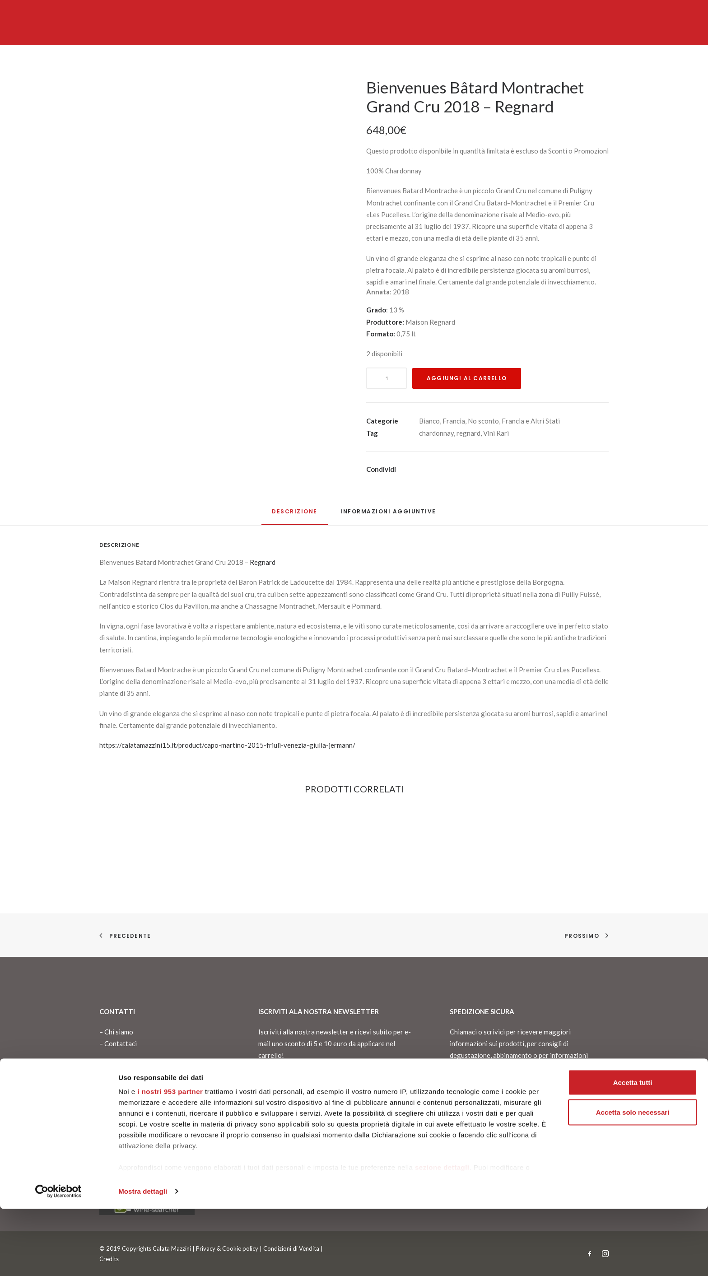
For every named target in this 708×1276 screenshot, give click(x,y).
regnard (468, 433)
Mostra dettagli (142, 1258)
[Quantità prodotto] (386, 378)
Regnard (262, 562)
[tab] (388, 515)
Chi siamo (118, 1032)
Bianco (429, 421)
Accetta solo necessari (633, 1179)
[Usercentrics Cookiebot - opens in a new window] (58, 1258)
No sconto (483, 421)
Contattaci (120, 1043)
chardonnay (436, 433)
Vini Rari (496, 433)
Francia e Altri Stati (531, 421)
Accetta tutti (632, 1149)
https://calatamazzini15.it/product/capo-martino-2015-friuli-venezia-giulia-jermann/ (227, 745)
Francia (453, 421)
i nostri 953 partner (170, 1158)
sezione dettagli (442, 1234)
